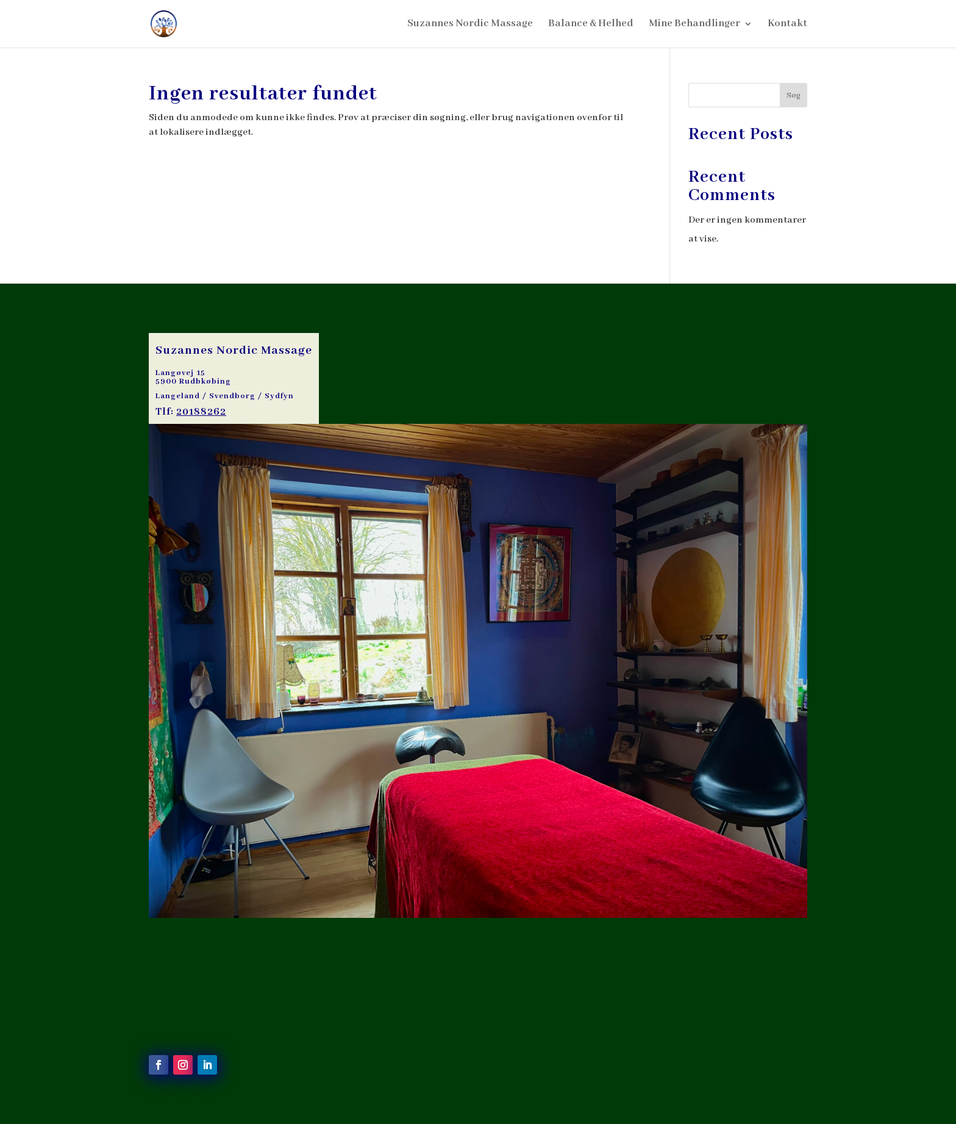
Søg (794, 95)
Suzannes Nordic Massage (470, 25)
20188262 (201, 412)
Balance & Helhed (590, 25)
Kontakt (787, 25)
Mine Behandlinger (694, 25)
